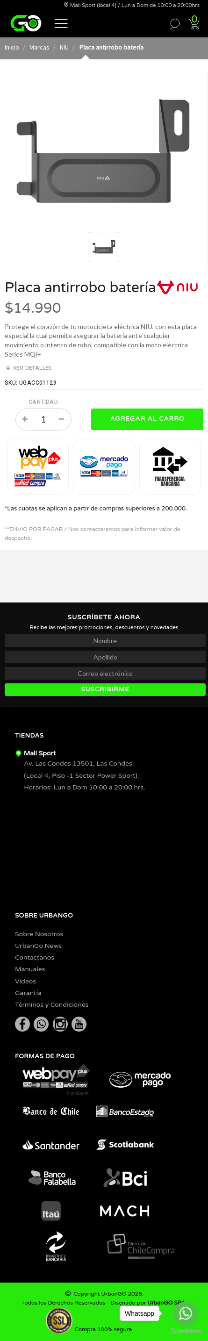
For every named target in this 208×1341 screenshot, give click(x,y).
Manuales (30, 969)
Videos (25, 981)
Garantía (28, 993)
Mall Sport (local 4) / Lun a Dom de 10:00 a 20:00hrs (132, 5)
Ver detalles (28, 368)
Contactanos (34, 957)
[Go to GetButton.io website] (186, 1331)
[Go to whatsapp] (185, 1313)
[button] (61, 23)
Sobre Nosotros (39, 934)
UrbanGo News (38, 946)
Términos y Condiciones (51, 1005)
